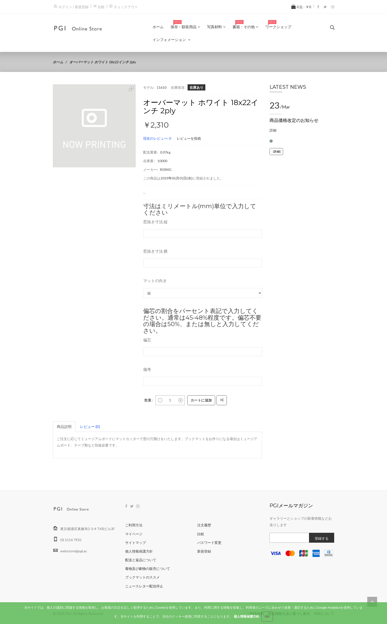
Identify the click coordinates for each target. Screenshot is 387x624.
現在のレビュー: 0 (157, 138)
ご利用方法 (133, 525)
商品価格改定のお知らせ (294, 120)
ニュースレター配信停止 (144, 586)
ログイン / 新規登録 (73, 7)
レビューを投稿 (189, 138)
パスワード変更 (209, 542)
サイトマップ (135, 542)
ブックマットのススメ (142, 577)
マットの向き (155, 280)
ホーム (58, 62)
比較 (101, 7)
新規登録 (204, 551)
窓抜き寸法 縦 (155, 221)
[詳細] (276, 151)
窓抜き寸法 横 (155, 251)
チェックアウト (126, 7)
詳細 (273, 130)
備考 (147, 369)
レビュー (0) (90, 426)
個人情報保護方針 (139, 551)
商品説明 (64, 426)
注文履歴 (204, 525)
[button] (131, 89)
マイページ (133, 534)
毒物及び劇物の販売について (147, 568)
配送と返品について (140, 560)
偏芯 (147, 339)
